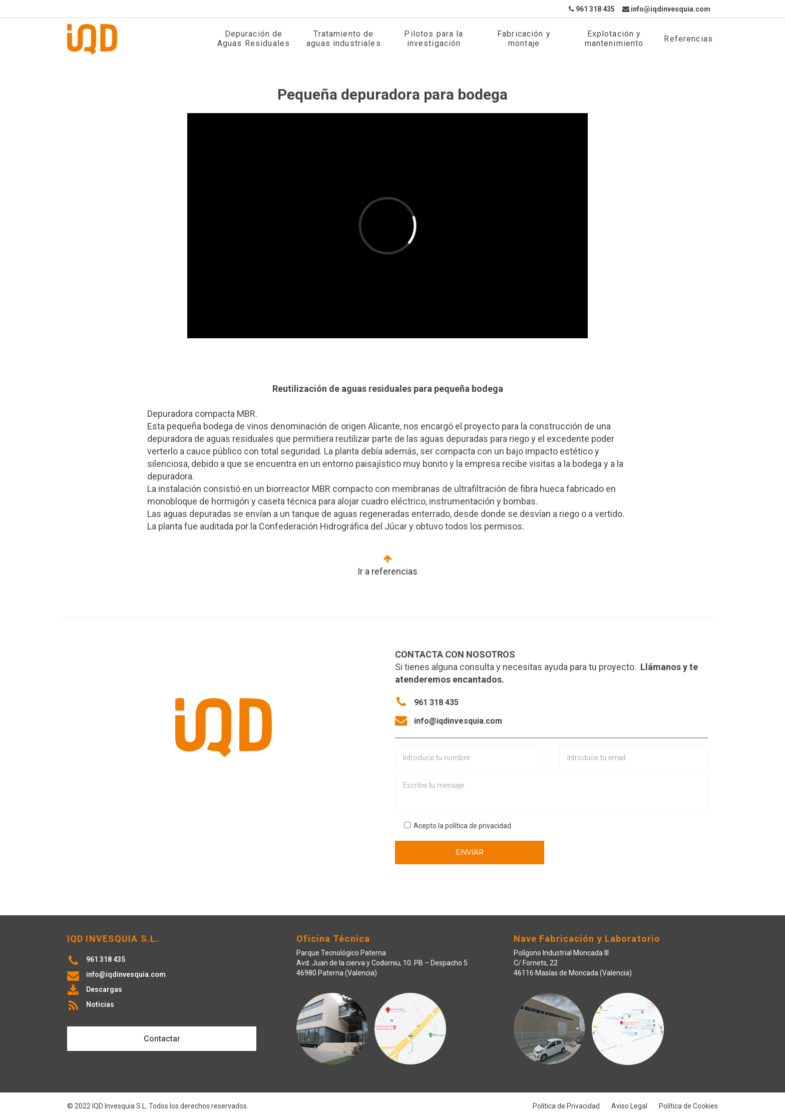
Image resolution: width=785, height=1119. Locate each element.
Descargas (104, 989)
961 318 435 (592, 9)
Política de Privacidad (566, 1106)
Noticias (100, 1004)
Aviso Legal (629, 1106)
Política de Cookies (688, 1106)
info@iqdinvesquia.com (666, 9)
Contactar (162, 1038)
